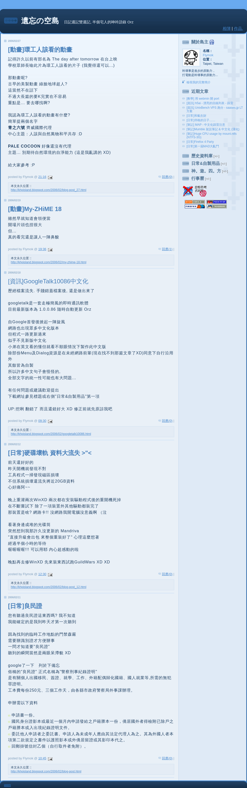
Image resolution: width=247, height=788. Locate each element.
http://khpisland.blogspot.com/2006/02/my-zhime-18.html (48, 262)
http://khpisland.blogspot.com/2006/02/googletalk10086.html (51, 434)
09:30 (42, 421)
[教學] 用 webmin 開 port (203, 98)
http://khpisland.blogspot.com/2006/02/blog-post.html (46, 771)
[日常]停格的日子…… (201, 120)
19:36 (42, 249)
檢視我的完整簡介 (199, 82)
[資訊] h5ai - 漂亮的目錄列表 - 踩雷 (210, 103)
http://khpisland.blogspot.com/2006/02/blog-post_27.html (48, 190)
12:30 (42, 574)
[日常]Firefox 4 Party (200, 142)
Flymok (208, 55)
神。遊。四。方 (206, 171)
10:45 (42, 758)
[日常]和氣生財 (196, 115)
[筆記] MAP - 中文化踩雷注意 (206, 124)
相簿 (227, 28)
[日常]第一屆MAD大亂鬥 (203, 146)
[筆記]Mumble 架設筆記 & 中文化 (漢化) (213, 129)
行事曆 (197, 178)
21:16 (42, 177)
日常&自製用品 (205, 163)
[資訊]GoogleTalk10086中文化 (48, 281)
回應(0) (167, 177)
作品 (238, 28)
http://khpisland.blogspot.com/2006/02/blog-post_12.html (48, 587)
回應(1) (167, 249)
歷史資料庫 (202, 156)
